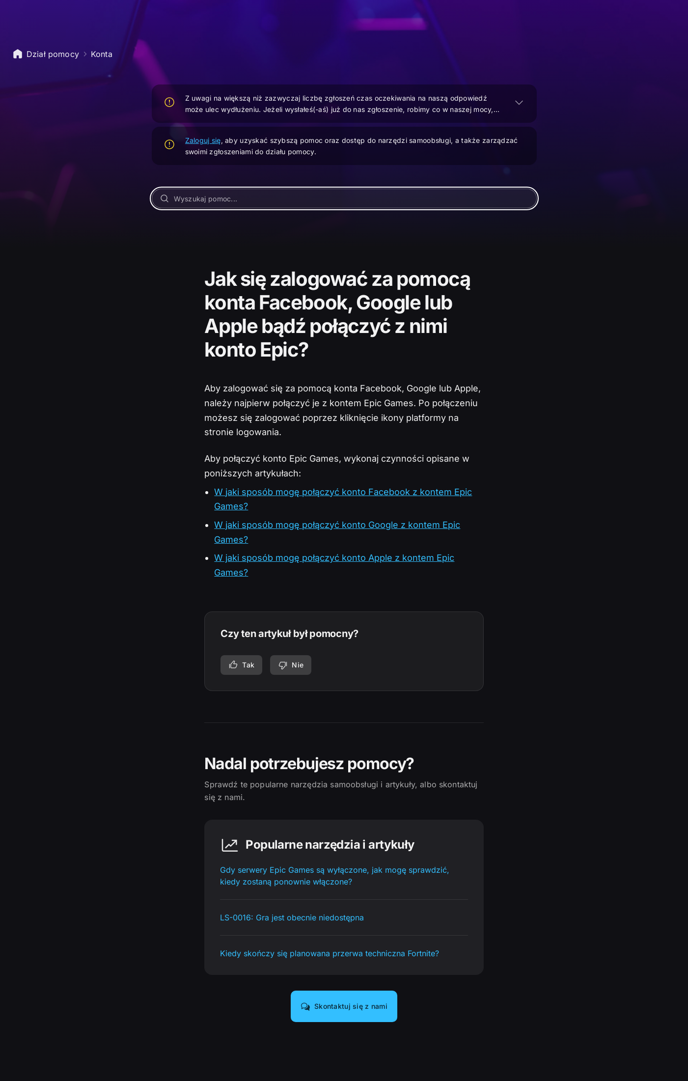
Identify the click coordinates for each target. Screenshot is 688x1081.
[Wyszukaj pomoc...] (344, 198)
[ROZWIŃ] (519, 102)
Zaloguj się (203, 140)
